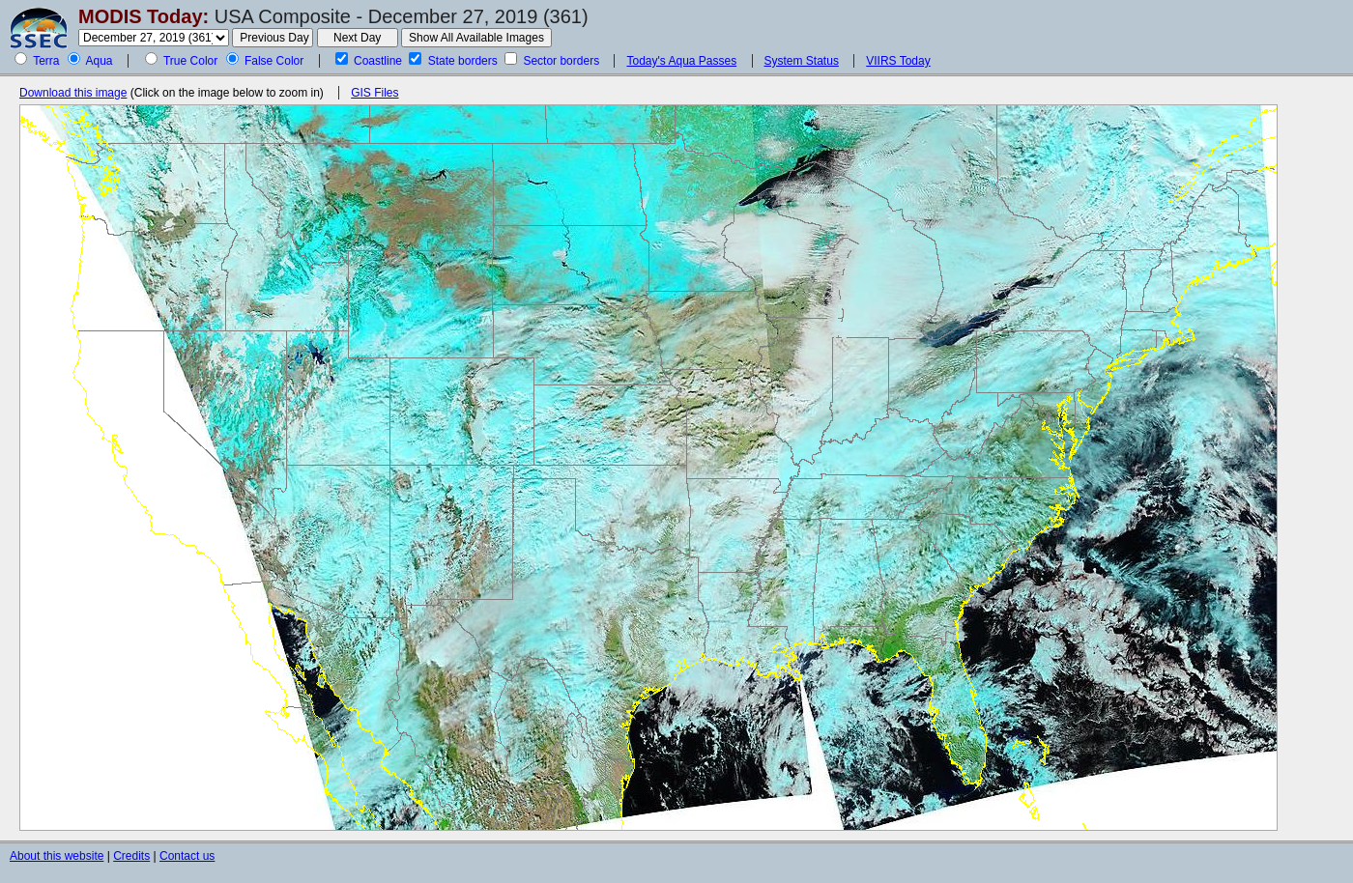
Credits (131, 856)
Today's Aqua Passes (681, 61)
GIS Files (374, 93)
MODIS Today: (143, 16)
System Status (801, 61)
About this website (56, 856)
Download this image (73, 93)
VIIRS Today (898, 61)
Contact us (187, 856)
